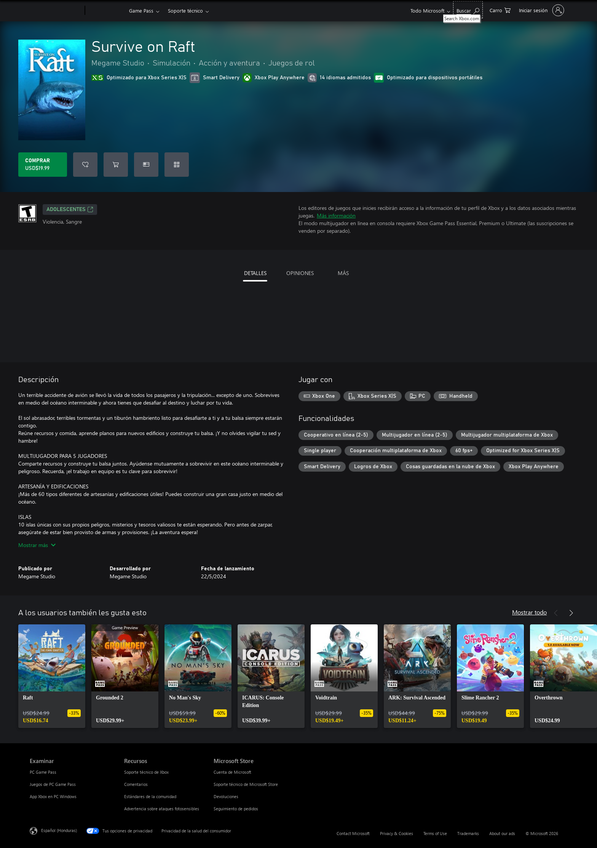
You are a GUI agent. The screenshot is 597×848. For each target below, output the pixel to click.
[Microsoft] (56, 10)
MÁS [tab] (343, 273)
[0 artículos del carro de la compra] (500, 10)
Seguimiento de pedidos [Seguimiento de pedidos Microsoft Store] (236, 808)
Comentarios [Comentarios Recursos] (136, 784)
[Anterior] (555, 613)
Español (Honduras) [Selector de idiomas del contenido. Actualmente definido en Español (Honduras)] (59, 830)
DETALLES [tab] (255, 273)
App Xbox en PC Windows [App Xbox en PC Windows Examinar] (53, 796)
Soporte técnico (185, 10)
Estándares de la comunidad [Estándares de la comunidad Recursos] (150, 796)
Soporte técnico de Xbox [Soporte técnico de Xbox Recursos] (146, 772)
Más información (336, 215)
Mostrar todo (529, 612)
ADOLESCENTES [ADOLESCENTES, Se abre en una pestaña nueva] (69, 209)
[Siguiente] (571, 613)
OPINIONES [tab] (300, 273)
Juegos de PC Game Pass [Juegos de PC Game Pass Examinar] (53, 784)
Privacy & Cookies (396, 833)
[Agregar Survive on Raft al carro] (116, 164)
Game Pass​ (141, 10)
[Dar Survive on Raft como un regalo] (146, 164)
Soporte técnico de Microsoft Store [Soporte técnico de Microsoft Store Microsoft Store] (246, 784)
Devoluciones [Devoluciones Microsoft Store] (226, 796)
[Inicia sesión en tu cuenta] (540, 10)
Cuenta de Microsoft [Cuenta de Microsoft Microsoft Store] (232, 772)
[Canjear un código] (176, 164)
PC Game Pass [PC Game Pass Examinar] (43, 772)
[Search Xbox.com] (468, 9)
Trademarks (468, 833)
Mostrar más (37, 545)
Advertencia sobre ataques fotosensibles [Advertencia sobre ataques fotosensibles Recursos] (161, 808)
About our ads (502, 833)
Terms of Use (435, 833)
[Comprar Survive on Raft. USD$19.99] (42, 164)
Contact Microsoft (353, 833)
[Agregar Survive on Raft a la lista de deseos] (85, 164)
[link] (51, 676)
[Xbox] (106, 10)
